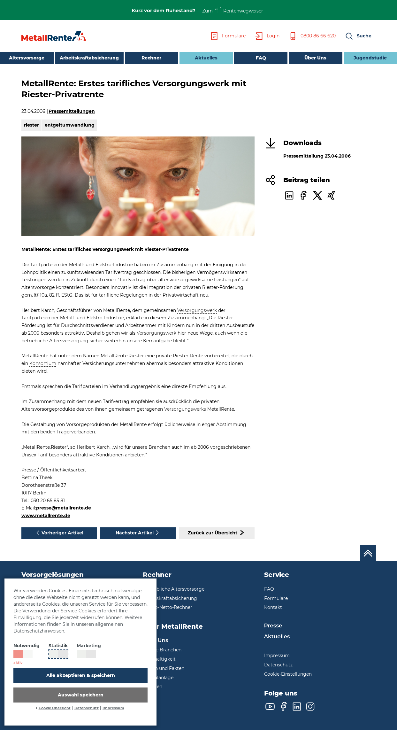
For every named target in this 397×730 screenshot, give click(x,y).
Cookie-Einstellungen (288, 674)
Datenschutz (86, 708)
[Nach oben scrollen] (368, 553)
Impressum (113, 708)
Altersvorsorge (26, 58)
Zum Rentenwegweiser (232, 10)
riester (31, 125)
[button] (358, 36)
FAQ (261, 58)
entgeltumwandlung (70, 125)
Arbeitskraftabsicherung (89, 58)
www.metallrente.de (45, 515)
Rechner (151, 58)
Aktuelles (198, 57)
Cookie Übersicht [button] (55, 708)
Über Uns (315, 58)
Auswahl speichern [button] (80, 695)
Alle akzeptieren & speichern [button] (80, 675)
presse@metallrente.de (63, 508)
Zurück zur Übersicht (216, 532)
